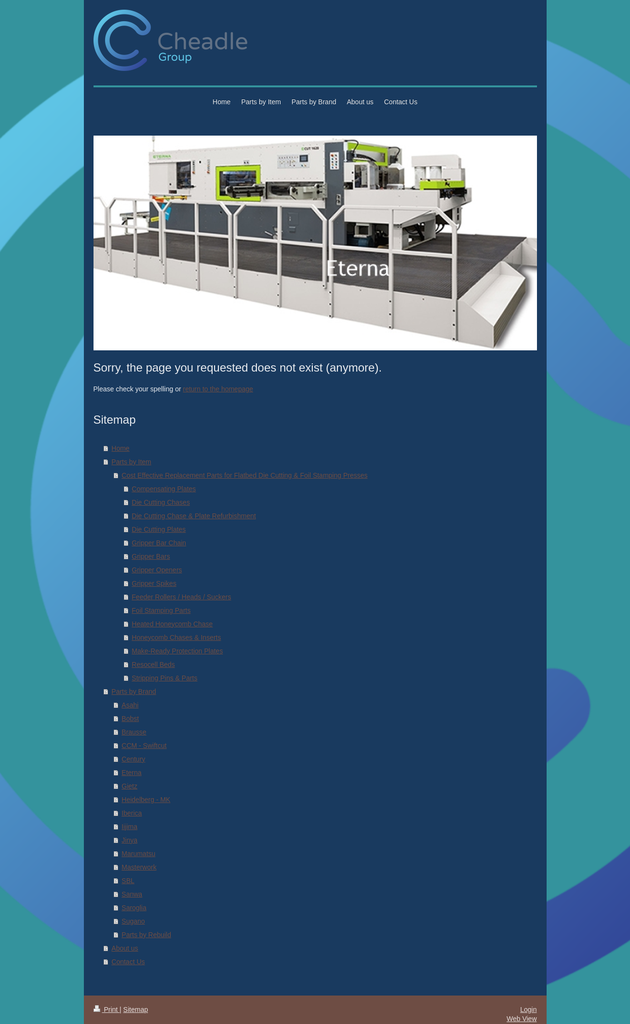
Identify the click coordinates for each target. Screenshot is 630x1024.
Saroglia (133, 908)
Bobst (130, 718)
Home (120, 448)
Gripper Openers (157, 570)
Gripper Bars (151, 556)
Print (107, 1009)
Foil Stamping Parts (161, 610)
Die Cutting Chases (161, 502)
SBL (127, 881)
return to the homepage (218, 389)
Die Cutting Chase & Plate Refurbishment (194, 516)
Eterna (131, 772)
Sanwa (131, 894)
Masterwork (138, 867)
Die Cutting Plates (159, 529)
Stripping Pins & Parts (164, 678)
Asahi (129, 705)
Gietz (129, 786)
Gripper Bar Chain (159, 543)
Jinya (129, 840)
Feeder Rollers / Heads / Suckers (181, 597)
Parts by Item (131, 462)
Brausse (133, 732)
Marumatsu (138, 854)
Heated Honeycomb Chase (172, 624)
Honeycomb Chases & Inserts (176, 637)
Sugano (133, 921)
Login (528, 1009)
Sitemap (135, 1009)
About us (124, 948)
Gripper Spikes (154, 583)
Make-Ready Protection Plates (177, 651)
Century (133, 759)
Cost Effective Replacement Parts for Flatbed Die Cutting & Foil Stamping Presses (244, 475)
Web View (522, 1019)
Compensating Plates (164, 489)
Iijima (129, 826)
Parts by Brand (133, 691)
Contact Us (128, 962)
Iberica (131, 813)
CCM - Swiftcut (143, 745)
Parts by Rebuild (146, 935)
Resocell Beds (153, 664)
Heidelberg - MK (145, 799)
